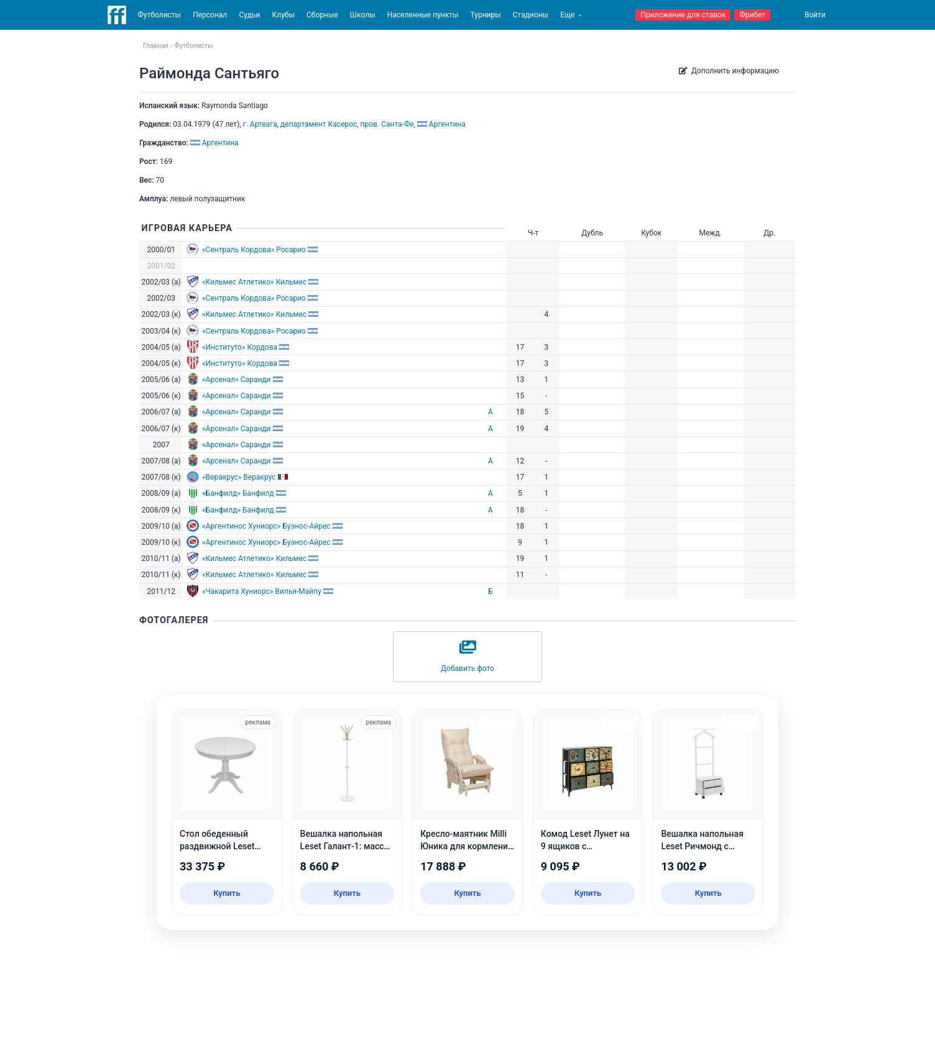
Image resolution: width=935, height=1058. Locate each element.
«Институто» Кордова (239, 347)
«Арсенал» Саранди (236, 379)
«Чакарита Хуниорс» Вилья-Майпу (261, 591)
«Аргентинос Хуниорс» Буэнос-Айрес (266, 526)
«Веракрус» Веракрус (239, 477)
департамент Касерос (318, 124)
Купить (226, 893)
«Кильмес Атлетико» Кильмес (254, 282)
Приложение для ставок (682, 15)
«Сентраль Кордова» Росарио (254, 249)
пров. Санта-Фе (387, 124)
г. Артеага (260, 124)
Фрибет (752, 15)
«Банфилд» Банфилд (238, 493)
